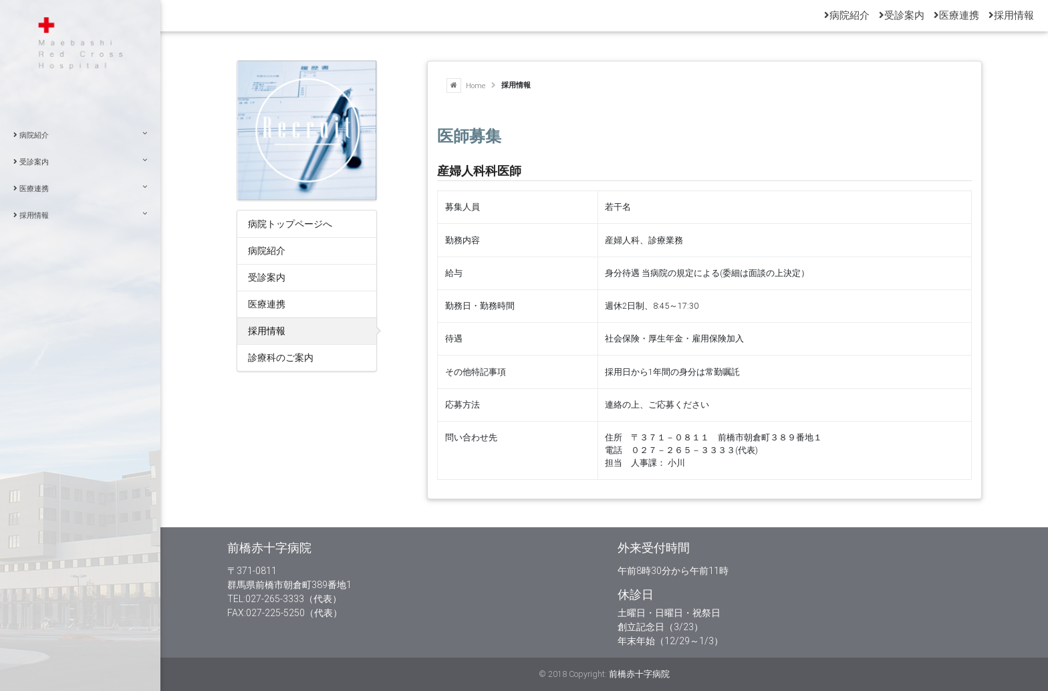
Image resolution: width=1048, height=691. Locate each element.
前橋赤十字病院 (639, 674)
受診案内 (80, 161)
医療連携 (80, 188)
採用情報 (80, 215)
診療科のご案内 (280, 357)
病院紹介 (80, 135)
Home (466, 85)
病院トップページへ (290, 223)
